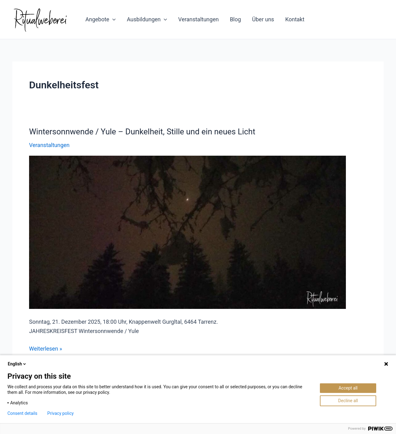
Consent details (22, 413)
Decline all (348, 400)
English (17, 363)
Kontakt (294, 19)
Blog (235, 19)
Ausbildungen (147, 19)
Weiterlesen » (45, 348)
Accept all (348, 388)
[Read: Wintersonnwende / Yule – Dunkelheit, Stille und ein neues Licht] (187, 232)
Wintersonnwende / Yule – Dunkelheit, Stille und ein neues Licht (142, 131)
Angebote (100, 19)
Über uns (263, 19)
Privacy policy (60, 413)
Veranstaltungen (198, 19)
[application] (112, 19)
